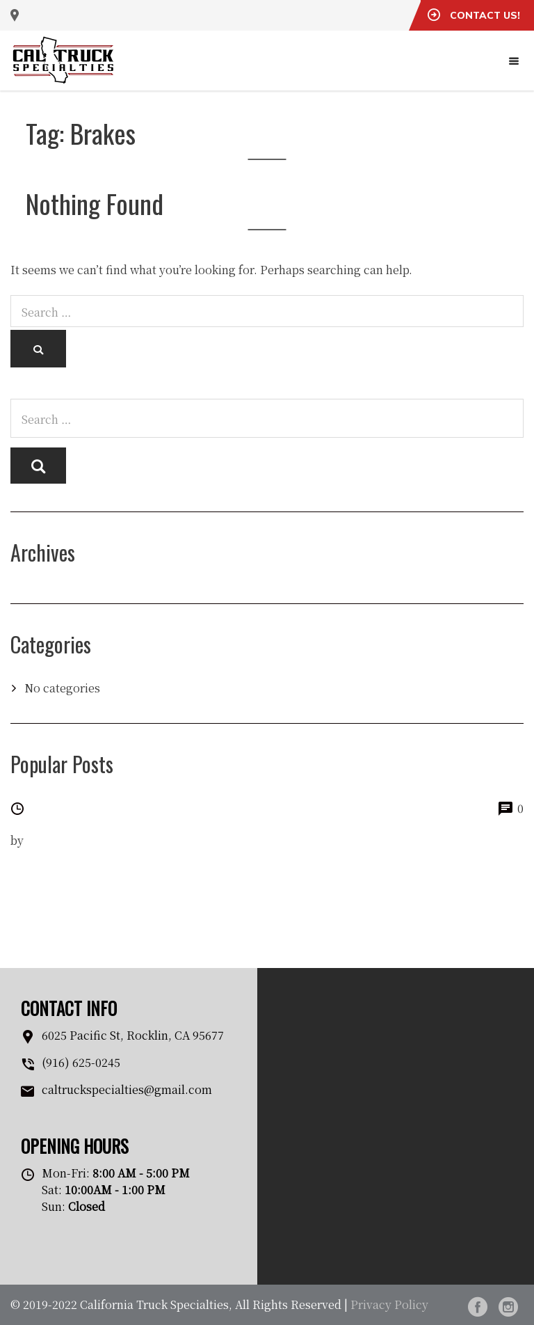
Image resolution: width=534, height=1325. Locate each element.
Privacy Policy (389, 1304)
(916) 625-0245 (81, 1062)
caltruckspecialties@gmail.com (127, 1089)
